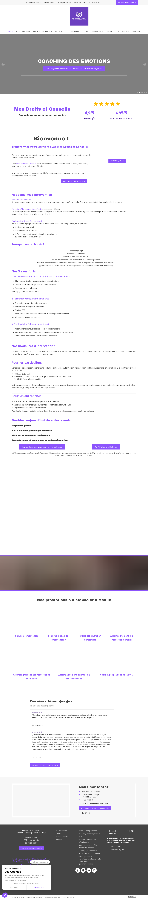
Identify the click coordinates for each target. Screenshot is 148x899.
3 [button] (141, 92)
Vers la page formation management (26, 317)
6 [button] (146, 92)
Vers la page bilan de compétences (25, 291)
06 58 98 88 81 (88, 800)
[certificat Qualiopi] (117, 161)
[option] (74, 64)
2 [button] (139, 92)
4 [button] (142, 92)
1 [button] (137, 92)
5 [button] (144, 92)
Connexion (132, 897)
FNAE (58, 897)
